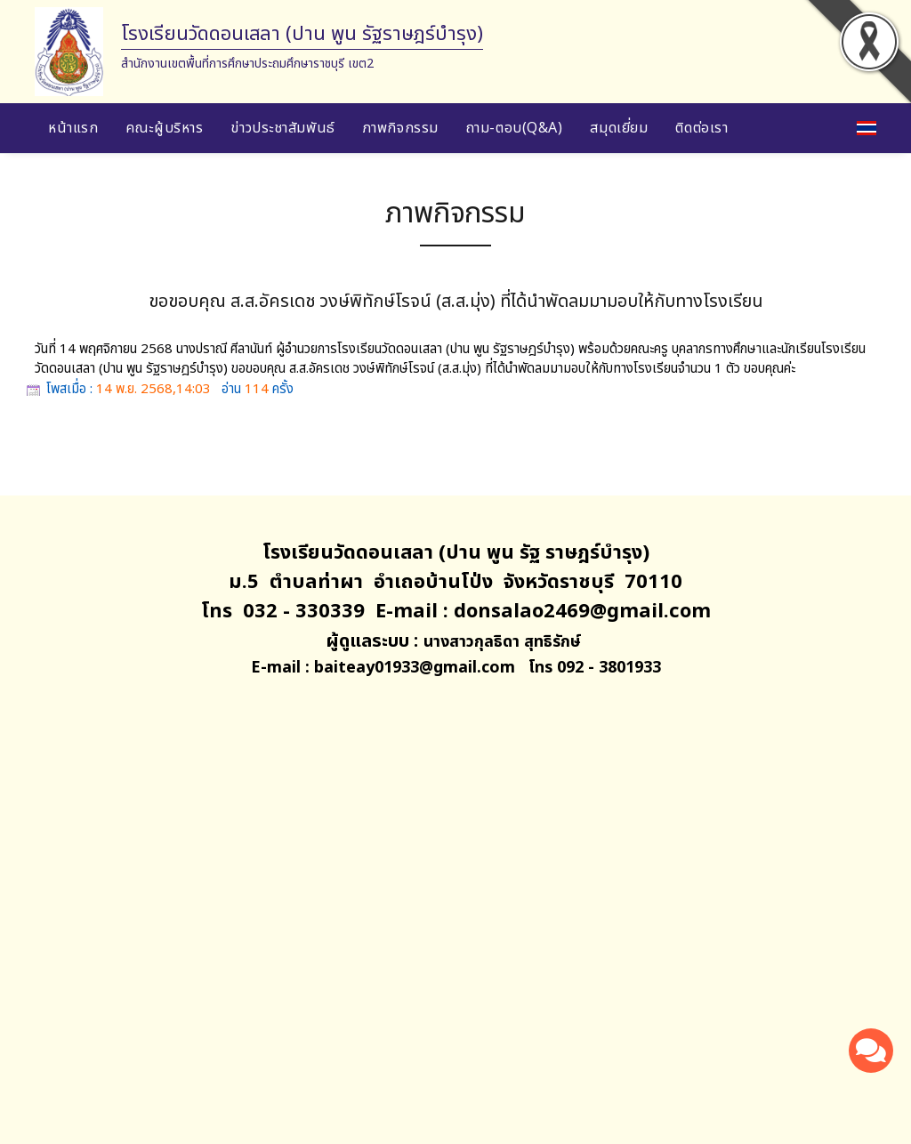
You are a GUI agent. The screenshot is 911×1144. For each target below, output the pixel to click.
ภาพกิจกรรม (401, 128)
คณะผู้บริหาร (164, 128)
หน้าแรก (73, 128)
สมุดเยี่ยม (619, 128)
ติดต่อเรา (701, 128)
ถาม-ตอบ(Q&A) (514, 128)
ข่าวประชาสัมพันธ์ (282, 128)
